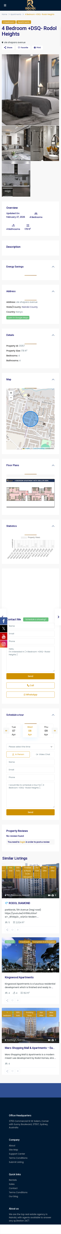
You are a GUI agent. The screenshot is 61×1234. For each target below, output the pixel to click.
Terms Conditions (18, 1157)
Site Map (13, 1149)
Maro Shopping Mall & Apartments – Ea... (29, 1047)
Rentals (13, 1180)
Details (10, 335)
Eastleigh (11, 1039)
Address (11, 291)
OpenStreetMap (39, 448)
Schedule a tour (15, 714)
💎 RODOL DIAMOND (17, 903)
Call (30, 685)
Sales (12, 1184)
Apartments (15, 14)
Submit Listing (16, 1162)
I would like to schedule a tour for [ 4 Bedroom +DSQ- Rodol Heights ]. (30, 795)
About (12, 1145)
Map (8, 379)
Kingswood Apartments (19, 977)
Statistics (11, 526)
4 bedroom (8, 22)
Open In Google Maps (17, 317)
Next (55, 731)
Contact (13, 1188)
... (37, 916)
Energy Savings (15, 266)
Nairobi (26, 895)
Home (4, 14)
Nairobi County (30, 306)
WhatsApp (30, 694)
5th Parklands (14, 895)
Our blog (13, 1196)
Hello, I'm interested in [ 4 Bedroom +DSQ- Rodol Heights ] (30, 659)
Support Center (17, 1153)
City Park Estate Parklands (20, 969)
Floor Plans (12, 465)
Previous (6, 731)
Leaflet (26, 448)
